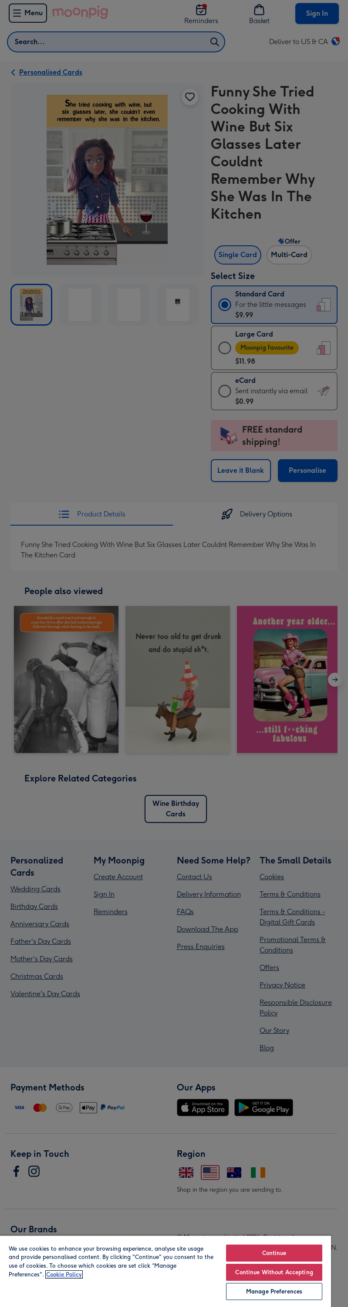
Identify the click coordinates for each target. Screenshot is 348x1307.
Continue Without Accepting (274, 1272)
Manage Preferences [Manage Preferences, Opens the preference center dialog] (274, 1291)
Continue (274, 1253)
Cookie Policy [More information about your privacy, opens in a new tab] (64, 1274)
